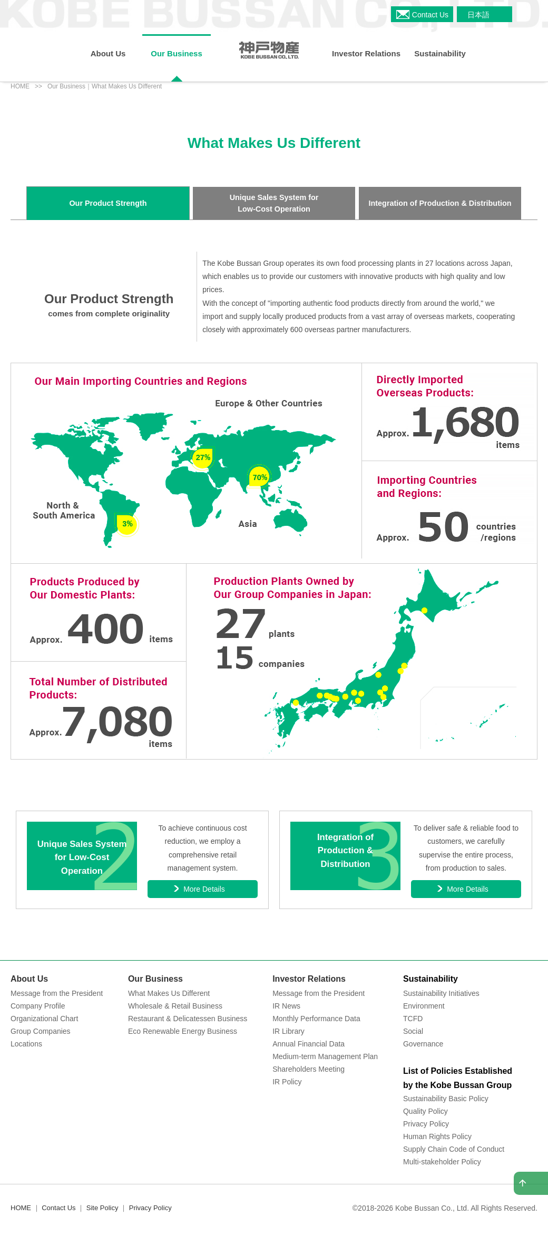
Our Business (155, 978)
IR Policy (286, 1082)
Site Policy (102, 1208)
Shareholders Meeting (308, 1069)
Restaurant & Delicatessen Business (187, 1018)
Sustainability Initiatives (441, 993)
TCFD (413, 1018)
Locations (26, 1044)
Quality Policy (425, 1111)
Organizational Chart (44, 1018)
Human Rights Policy (437, 1136)
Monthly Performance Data (316, 1018)
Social (413, 1031)
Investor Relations (309, 978)
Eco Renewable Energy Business (182, 1031)
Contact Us (58, 1208)
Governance (423, 1044)
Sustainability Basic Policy (445, 1098)
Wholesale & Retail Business (175, 1006)
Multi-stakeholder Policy (442, 1162)
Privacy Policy (426, 1124)
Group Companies (41, 1031)
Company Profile (38, 1006)
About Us (29, 978)
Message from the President (57, 993)
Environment (424, 1006)
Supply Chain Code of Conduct (453, 1149)
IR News (286, 1006)
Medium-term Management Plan (325, 1056)
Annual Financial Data (308, 1044)
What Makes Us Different (169, 993)
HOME (20, 86)
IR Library (288, 1031)
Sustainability (430, 978)
